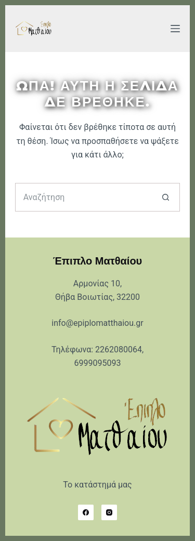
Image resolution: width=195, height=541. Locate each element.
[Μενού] (175, 28)
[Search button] (165, 197)
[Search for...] (83, 197)
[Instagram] (109, 512)
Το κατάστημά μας (97, 485)
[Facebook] (86, 512)
